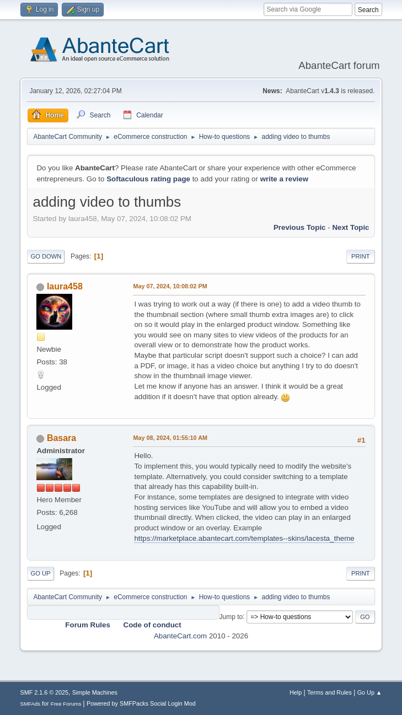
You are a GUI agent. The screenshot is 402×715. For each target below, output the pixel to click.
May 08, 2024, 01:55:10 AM (170, 437)
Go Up (40, 573)
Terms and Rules (329, 692)
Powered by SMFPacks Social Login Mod (141, 703)
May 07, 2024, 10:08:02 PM (170, 286)
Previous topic (300, 227)
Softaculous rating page (148, 179)
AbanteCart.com (180, 636)
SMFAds (30, 704)
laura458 (65, 286)
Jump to (231, 616)
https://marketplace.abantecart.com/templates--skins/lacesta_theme (244, 538)
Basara (61, 438)
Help (296, 692)
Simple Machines (94, 692)
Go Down (45, 256)
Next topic (350, 227)
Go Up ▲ (369, 692)
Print (360, 256)
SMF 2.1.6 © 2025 (44, 692)
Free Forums (66, 704)
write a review (284, 179)
